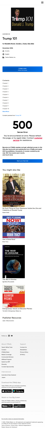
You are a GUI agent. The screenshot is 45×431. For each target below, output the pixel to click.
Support (23, 344)
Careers (4, 350)
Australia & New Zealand (9, 375)
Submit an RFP (6, 362)
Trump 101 (18, 115)
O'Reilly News (5, 352)
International (6, 372)
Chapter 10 (6, 108)
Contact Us (23, 347)
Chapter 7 (5, 100)
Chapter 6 (5, 97)
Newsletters (23, 350)
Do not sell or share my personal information (13, 419)
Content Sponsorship (8, 367)
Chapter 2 (5, 86)
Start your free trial (22, 161)
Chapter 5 (5, 94)
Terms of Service (6, 425)
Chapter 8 (5, 103)
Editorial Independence (25, 425)
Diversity (4, 364)
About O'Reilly (6, 344)
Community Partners (7, 357)
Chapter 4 (5, 91)
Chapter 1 (5, 83)
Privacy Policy (24, 352)
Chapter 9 (5, 105)
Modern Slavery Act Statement (9, 427)
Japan (3, 377)
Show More (6, 111)
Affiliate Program (7, 359)
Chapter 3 (5, 89)
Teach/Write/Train (7, 347)
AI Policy (22, 354)
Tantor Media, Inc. (10, 57)
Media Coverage (6, 354)
